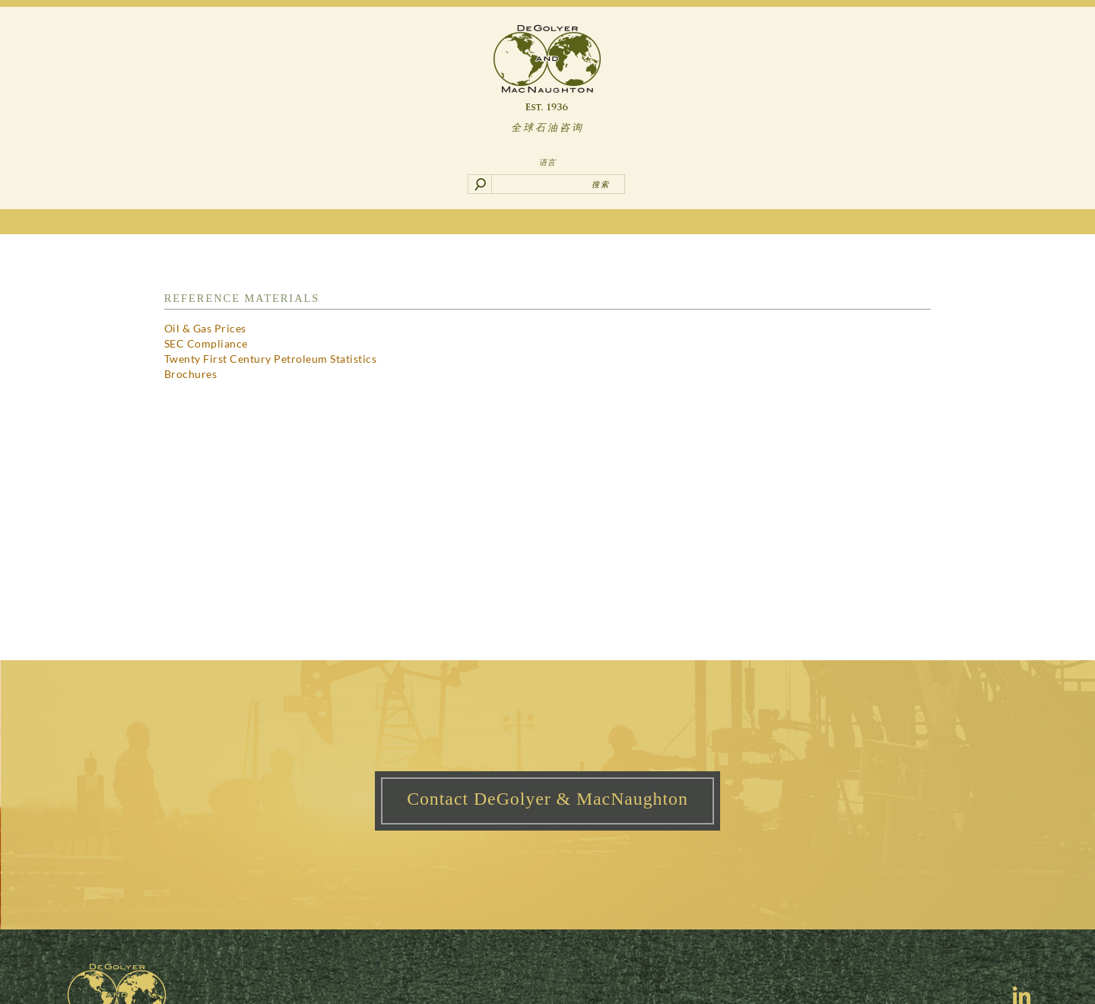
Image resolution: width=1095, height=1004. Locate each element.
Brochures (190, 373)
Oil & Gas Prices (205, 328)
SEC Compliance (206, 343)
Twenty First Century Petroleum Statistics (270, 358)
